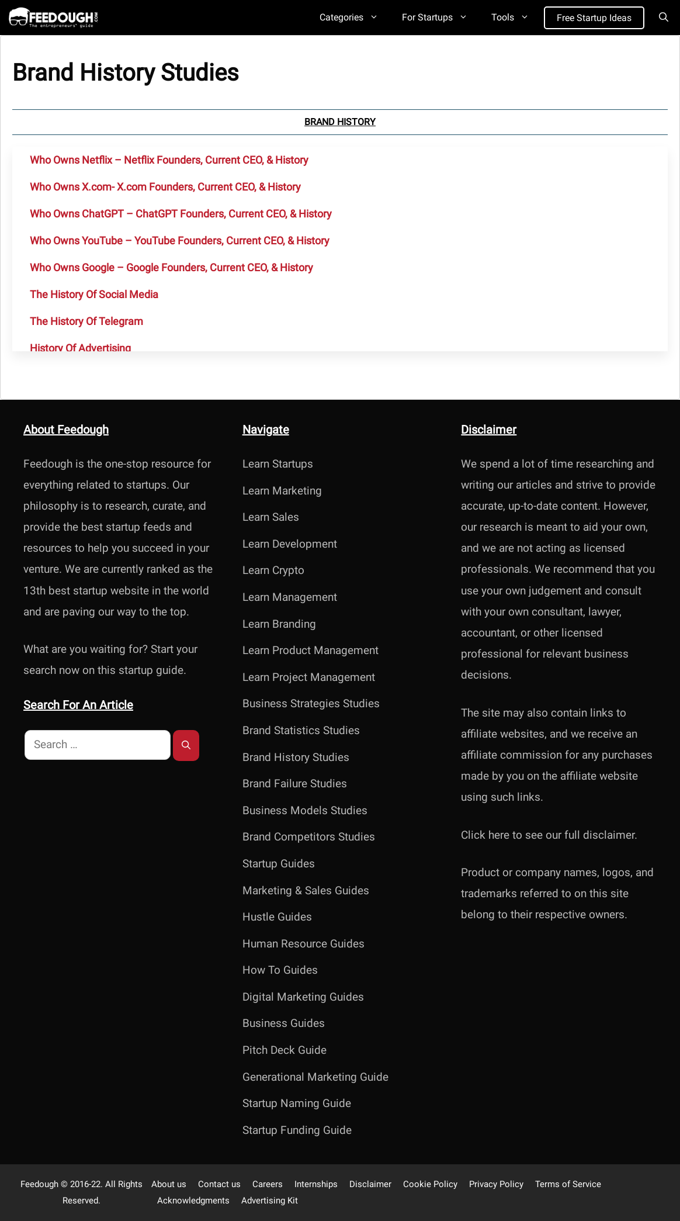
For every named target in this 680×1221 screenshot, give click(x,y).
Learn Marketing (282, 490)
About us (168, 1184)
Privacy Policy (496, 1184)
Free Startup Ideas (594, 17)
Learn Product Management (310, 650)
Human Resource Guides (303, 943)
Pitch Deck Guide (284, 1050)
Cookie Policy (430, 1184)
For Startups (441, 17)
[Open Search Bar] (663, 17)
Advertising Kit (269, 1200)
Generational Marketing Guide (315, 1077)
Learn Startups (277, 464)
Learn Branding (279, 624)
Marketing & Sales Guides (305, 890)
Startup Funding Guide (297, 1130)
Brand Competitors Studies (308, 836)
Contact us (219, 1184)
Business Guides (283, 1023)
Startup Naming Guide (296, 1103)
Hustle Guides (277, 916)
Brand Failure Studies (294, 783)
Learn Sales (270, 517)
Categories (355, 17)
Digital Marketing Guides (303, 997)
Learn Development (289, 544)
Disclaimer (370, 1184)
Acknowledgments (193, 1200)
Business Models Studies (304, 810)
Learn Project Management (308, 677)
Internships (316, 1184)
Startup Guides (278, 863)
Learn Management (289, 597)
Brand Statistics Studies (301, 730)
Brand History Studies (295, 757)
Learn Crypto (273, 570)
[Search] (186, 745)
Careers (267, 1184)
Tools (516, 17)
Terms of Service (568, 1184)
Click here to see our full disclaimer (547, 835)
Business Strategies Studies (311, 703)
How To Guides (280, 970)
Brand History (340, 121)
